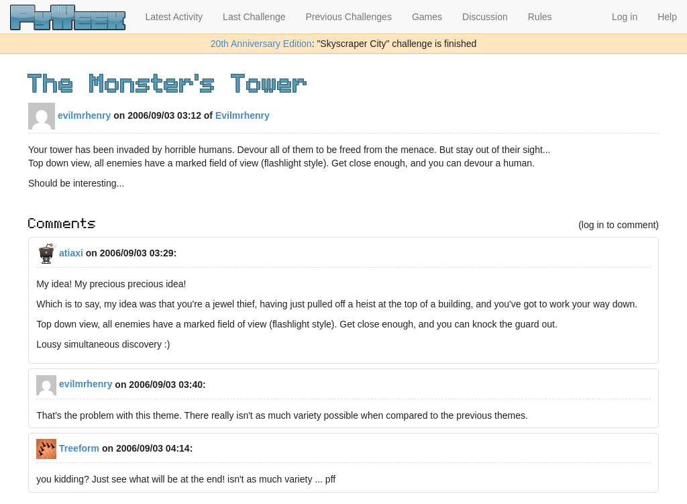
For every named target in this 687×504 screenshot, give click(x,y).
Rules (540, 16)
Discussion (485, 16)
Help (667, 16)
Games (427, 16)
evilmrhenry (69, 115)
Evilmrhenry (242, 115)
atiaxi (59, 253)
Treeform (67, 448)
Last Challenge (254, 16)
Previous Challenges (349, 16)
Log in (624, 16)
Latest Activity (174, 16)
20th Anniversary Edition (261, 43)
